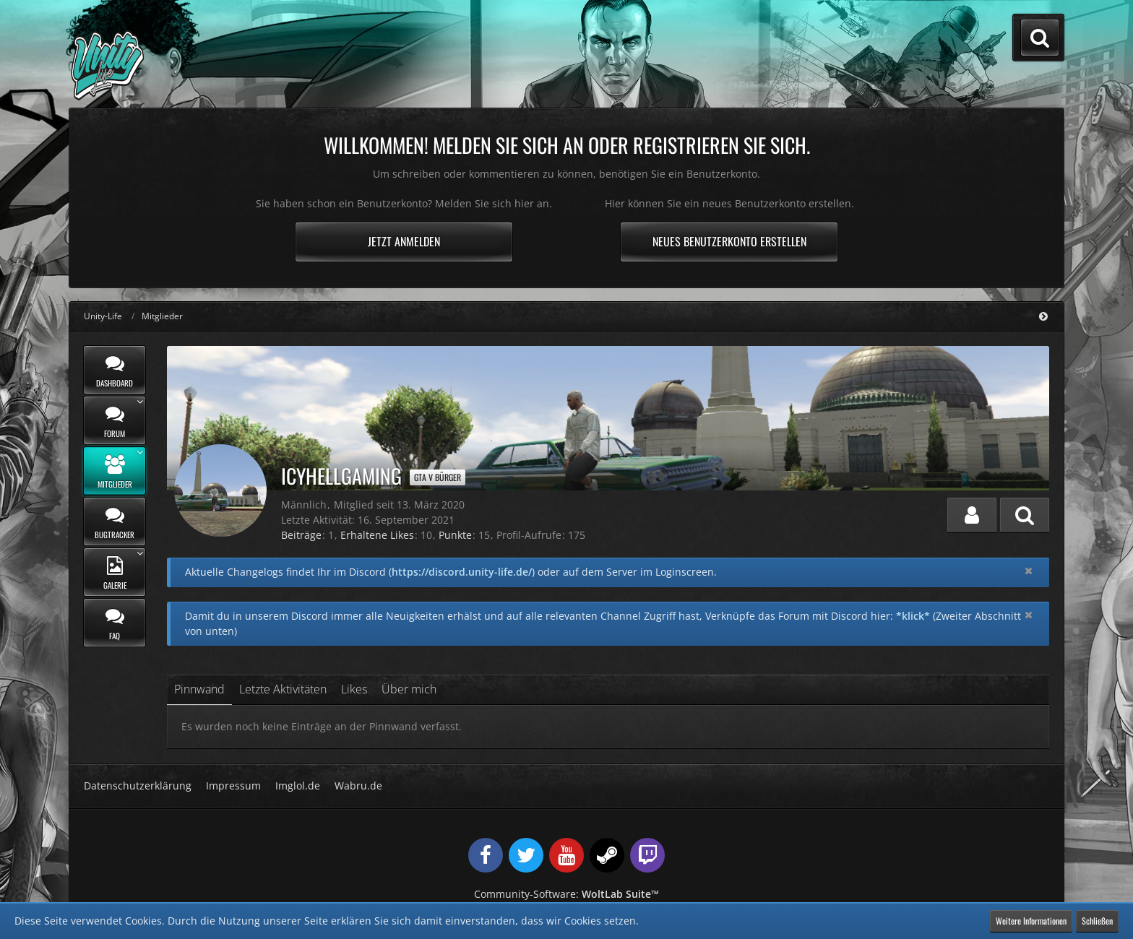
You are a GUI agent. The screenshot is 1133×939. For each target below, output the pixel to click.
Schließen (1097, 920)
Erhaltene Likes (377, 535)
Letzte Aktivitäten (283, 689)
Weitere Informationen (1031, 920)
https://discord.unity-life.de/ (462, 572)
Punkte (455, 535)
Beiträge (301, 535)
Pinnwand (199, 689)
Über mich (409, 689)
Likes (354, 689)
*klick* (913, 616)
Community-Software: (566, 894)
